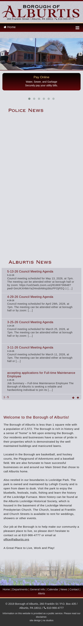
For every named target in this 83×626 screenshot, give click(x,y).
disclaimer (41, 617)
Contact (74, 589)
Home (10, 27)
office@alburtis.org (16, 539)
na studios (48, 620)
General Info (37, 589)
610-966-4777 (65, 19)
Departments (20, 589)
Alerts (41, 593)
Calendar (52, 589)
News (63, 589)
